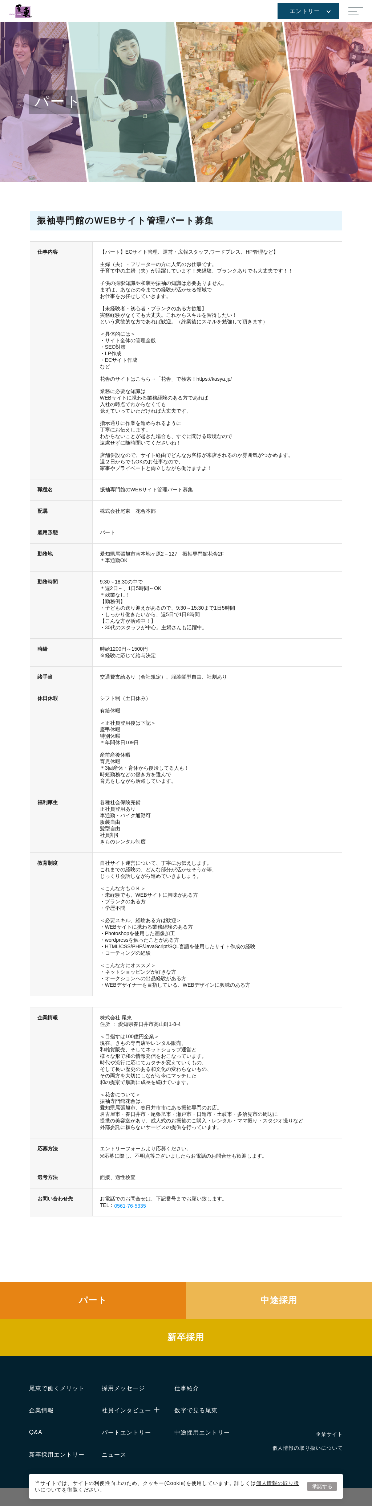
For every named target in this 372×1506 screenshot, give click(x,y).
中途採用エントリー (202, 1432)
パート (93, 1300)
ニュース (114, 1455)
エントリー (310, 11)
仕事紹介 (186, 1388)
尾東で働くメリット (57, 1388)
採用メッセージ (123, 1388)
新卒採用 (186, 1337)
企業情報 (41, 1410)
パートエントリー (126, 1432)
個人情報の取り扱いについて (307, 1448)
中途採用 (279, 1300)
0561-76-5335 (130, 1206)
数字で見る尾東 (196, 1410)
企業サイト (329, 1434)
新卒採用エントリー (57, 1455)
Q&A (36, 1432)
